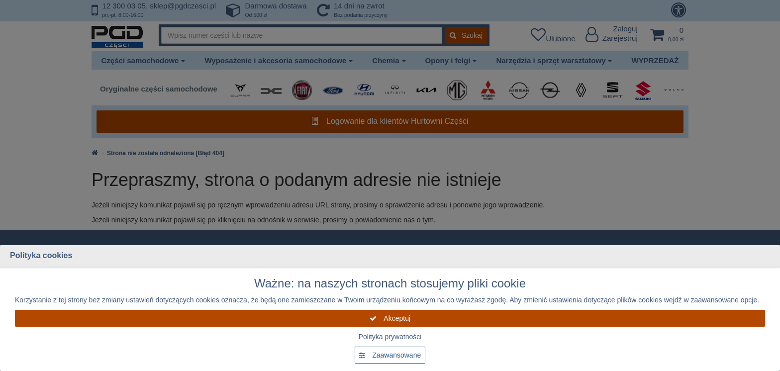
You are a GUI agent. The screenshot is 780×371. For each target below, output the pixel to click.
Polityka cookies (41, 255)
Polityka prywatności (390, 337)
